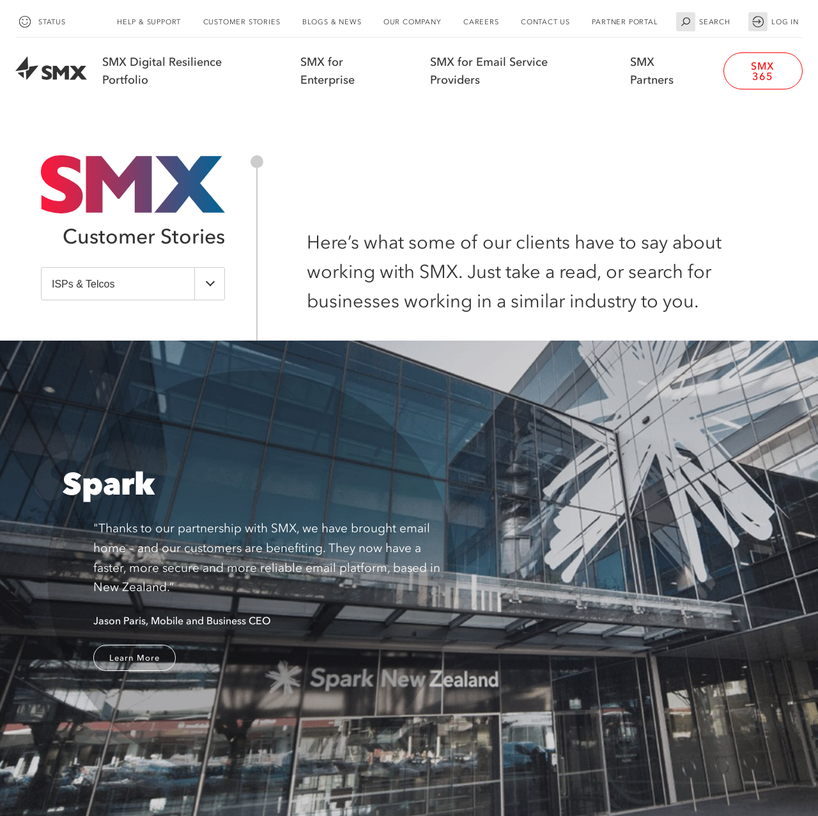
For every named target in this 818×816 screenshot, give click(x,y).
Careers (481, 22)
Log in (773, 22)
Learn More (134, 658)
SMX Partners (652, 71)
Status (40, 22)
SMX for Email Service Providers (489, 71)
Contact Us (545, 22)
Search (703, 22)
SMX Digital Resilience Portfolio (162, 71)
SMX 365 (763, 70)
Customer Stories (242, 22)
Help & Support (149, 22)
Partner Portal (625, 22)
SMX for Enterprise (327, 71)
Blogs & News (332, 22)
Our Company (412, 22)
